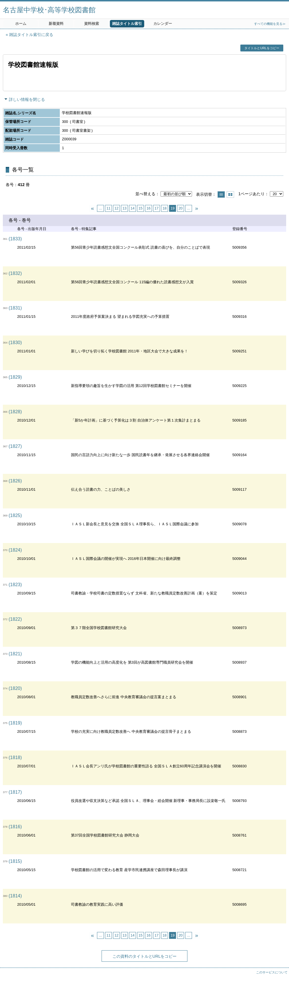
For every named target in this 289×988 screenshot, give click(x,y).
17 (157, 208)
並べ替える (145, 193)
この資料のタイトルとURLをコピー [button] (144, 956)
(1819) (15, 722)
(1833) (15, 238)
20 (181, 208)
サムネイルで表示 (230, 194)
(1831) (15, 308)
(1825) (15, 515)
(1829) (15, 377)
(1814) (15, 895)
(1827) (15, 446)
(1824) (15, 550)
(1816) (15, 826)
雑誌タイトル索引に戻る (31, 34)
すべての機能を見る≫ (270, 23)
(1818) (15, 757)
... (100, 208)
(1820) (15, 688)
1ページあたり (251, 193)
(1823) (15, 584)
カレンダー (162, 23)
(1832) (15, 273)
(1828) (15, 411)
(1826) (15, 480)
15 (140, 208)
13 (124, 208)
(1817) (15, 792)
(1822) (15, 619)
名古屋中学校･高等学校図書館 (49, 10)
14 (132, 208)
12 (116, 208)
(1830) (15, 342)
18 (165, 208)
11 (108, 208)
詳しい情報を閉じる (27, 99)
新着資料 (56, 23)
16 (149, 208)
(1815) (15, 861)
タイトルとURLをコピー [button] (261, 48)
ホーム (20, 23)
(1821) (15, 653)
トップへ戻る (279, 978)
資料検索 (91, 23)
